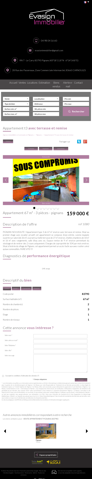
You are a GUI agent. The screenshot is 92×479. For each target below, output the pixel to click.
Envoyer (81, 374)
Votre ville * (8, 345)
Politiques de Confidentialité (31, 394)
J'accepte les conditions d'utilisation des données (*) (22, 370)
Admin (35, 468)
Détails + (16, 283)
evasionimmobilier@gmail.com (49, 50)
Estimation (42, 82)
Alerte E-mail (70, 82)
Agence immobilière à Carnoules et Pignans (18, 130)
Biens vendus (56, 82)
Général (6, 283)
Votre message (9, 350)
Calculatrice (61, 143)
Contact (83, 82)
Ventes (18, 82)
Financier (37, 283)
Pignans (39, 130)
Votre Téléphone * (10, 340)
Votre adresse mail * (11, 335)
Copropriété (26, 283)
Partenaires (28, 468)
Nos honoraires (19, 468)
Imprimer (46, 143)
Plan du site (42, 465)
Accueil (8, 82)
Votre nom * (8, 330)
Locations (29, 82)
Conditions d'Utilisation (49, 394)
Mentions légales (8, 468)
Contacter (31, 143)
